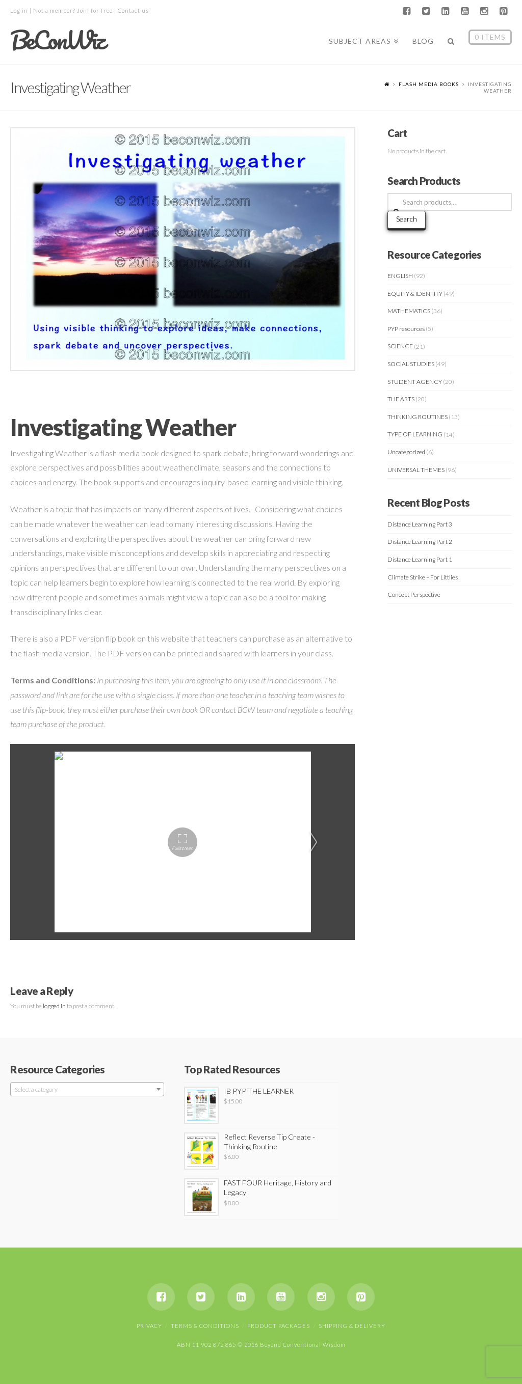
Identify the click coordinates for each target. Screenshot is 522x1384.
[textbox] (87, 1090)
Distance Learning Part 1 (419, 559)
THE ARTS (400, 399)
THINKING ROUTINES (417, 417)
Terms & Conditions (205, 1325)
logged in (54, 1006)
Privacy (149, 1325)
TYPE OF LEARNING (414, 434)
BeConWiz (56, 40)
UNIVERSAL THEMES (416, 470)
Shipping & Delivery (352, 1325)
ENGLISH (400, 276)
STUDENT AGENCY (414, 381)
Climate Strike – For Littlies (422, 577)
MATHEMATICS (408, 311)
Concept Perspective (413, 594)
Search (406, 218)
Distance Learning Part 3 (419, 524)
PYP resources (406, 329)
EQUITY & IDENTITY (414, 293)
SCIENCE (400, 346)
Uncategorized (406, 452)
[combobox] (87, 1089)
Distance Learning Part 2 (419, 541)
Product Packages (278, 1325)
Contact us (133, 10)
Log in (19, 10)
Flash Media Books (429, 84)
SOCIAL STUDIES (410, 364)
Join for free (95, 10)
